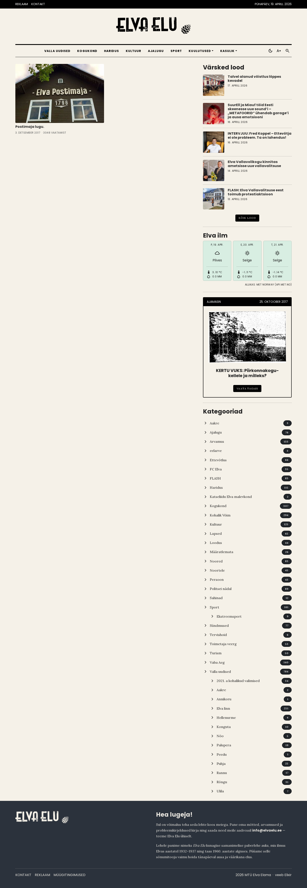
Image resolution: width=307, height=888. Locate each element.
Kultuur (133, 51)
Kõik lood (247, 217)
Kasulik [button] (227, 51)
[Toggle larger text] (279, 51)
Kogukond (87, 51)
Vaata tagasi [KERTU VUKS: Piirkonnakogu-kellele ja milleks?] (247, 388)
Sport (176, 51)
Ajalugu (156, 51)
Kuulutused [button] (200, 51)
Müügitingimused (69, 874)
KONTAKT (38, 4)
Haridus (111, 51)
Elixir (288, 874)
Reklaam (42, 874)
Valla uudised (57, 51)
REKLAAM (21, 4)
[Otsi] (287, 51)
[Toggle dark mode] (270, 51)
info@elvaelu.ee (267, 830)
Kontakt (23, 874)
